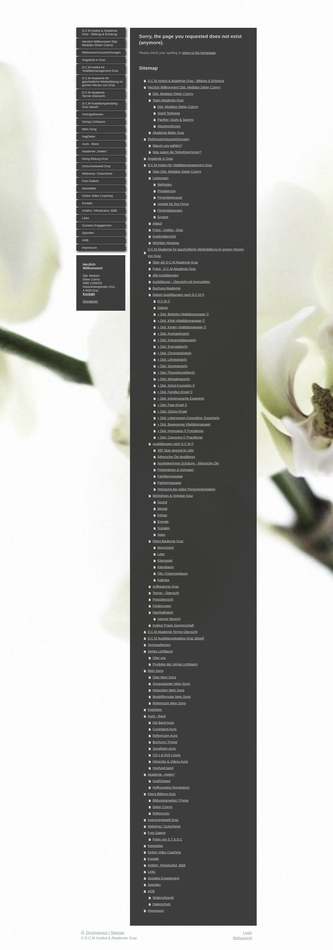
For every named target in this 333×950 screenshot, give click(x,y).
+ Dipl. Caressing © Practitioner (180, 437)
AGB (151, 891)
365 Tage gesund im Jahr (175, 450)
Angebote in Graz (160, 158)
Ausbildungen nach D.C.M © (173, 444)
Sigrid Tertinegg (168, 113)
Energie (163, 522)
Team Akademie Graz (168, 100)
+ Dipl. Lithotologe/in (172, 359)
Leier (161, 554)
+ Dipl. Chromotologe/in (174, 353)
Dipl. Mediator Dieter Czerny (173, 94)
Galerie (162, 308)
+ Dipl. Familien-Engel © (175, 392)
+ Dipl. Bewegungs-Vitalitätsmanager (184, 424)
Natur (161, 534)
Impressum (156, 910)
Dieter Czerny (163, 807)
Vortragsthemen (159, 645)
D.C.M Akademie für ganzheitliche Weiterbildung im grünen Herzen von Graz (196, 253)
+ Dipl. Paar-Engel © (172, 405)
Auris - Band (157, 716)
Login (247, 933)
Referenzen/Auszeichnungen (168, 139)
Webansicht (242, 938)
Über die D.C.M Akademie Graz (175, 262)
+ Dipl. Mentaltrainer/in (173, 379)
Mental (162, 509)
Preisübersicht (163, 599)
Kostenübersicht (164, 236)
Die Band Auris (163, 722)
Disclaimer (90, 301)
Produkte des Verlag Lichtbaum (175, 664)
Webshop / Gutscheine (164, 826)
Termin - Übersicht (166, 593)
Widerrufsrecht (163, 898)
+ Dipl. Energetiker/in (172, 346)
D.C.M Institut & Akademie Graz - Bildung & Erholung (186, 81)
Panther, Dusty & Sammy (175, 120)
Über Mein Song (164, 677)
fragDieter (155, 710)
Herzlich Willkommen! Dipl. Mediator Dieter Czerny (184, 87)
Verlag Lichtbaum (160, 651)
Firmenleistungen (169, 210)
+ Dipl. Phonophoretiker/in (176, 372)
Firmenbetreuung (169, 197)
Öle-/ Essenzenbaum (172, 573)
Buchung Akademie (167, 288)
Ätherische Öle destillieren (176, 457)
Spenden (154, 885)
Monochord (165, 547)
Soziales (163, 528)
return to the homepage (199, 53)
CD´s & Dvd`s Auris (167, 755)
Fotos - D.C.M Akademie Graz (174, 269)
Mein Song (155, 671)
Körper (162, 515)
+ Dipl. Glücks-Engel (172, 411)
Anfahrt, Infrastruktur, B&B (166, 865)
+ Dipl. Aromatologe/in (173, 333)
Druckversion (95, 933)
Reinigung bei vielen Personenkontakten (186, 489)
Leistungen (161, 178)
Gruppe (162, 217)
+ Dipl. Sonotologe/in (172, 366)
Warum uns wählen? (167, 145)
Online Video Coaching (164, 852)
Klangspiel (165, 560)
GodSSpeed (161, 781)
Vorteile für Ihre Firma (173, 204)
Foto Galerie (157, 833)
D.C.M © (163, 301)
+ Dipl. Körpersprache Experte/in (180, 398)
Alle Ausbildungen (165, 275)
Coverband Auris (165, 729)
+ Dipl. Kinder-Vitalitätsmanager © (181, 327)
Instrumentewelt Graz (163, 820)
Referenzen (161, 813)
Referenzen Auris (165, 735)
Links (151, 872)
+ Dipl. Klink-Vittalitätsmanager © (181, 321)
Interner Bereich (169, 619)
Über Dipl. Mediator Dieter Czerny (177, 171)
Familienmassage (170, 476)
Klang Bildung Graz (162, 794)
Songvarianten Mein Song (171, 684)
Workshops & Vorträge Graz (173, 496)
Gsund (162, 502)
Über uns (159, 658)
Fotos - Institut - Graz (168, 230)
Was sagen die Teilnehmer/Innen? (177, 152)
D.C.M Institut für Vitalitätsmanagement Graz (180, 165)
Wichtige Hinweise (166, 243)
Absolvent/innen (169, 126)
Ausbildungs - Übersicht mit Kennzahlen (181, 282)
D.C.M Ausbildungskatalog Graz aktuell (176, 638)
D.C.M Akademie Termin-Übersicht (172, 632)
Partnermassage (169, 483)
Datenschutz (162, 904)
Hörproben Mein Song (168, 690)
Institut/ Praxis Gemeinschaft (173, 625)
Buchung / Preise (165, 742)
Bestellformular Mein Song (172, 697)
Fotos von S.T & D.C (167, 839)
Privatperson (166, 191)
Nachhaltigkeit (163, 612)
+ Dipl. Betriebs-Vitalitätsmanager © (183, 314)
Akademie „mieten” (161, 774)
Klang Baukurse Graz (168, 541)
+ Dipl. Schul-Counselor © (176, 385)
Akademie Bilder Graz (168, 133)
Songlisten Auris (164, 748)
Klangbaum (165, 567)
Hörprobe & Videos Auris (170, 761)
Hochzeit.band (163, 768)
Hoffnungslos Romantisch (171, 787)
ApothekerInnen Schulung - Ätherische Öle (188, 463)
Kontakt (153, 859)
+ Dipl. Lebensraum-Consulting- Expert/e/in (188, 418)
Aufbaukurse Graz (166, 586)
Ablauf (157, 223)
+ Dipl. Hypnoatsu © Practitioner (180, 431)
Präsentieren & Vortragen (175, 470)
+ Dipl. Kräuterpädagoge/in (176, 340)
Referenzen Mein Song (169, 703)
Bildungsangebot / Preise (171, 800)
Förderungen (162, 606)
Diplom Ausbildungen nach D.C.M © (178, 295)
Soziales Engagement (163, 878)
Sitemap (117, 933)
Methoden (164, 184)
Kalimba (163, 580)
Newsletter (155, 846)
